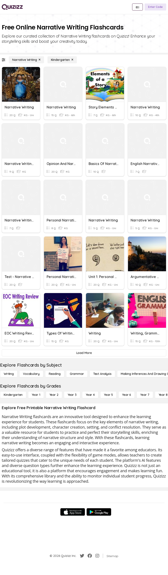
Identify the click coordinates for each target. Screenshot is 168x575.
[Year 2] (54, 394)
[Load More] (84, 352)
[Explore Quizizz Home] (12, 7)
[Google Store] (99, 512)
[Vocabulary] (31, 373)
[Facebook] (90, 555)
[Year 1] (36, 394)
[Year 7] (144, 394)
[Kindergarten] (62, 59)
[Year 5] (108, 394)
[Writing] (9, 373)
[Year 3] (72, 394)
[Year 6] (126, 394)
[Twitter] (82, 555)
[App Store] (72, 512)
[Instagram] (97, 555)
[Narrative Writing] (26, 59)
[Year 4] (90, 394)
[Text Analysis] (102, 373)
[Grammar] (77, 373)
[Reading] (54, 373)
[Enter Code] (155, 6)
